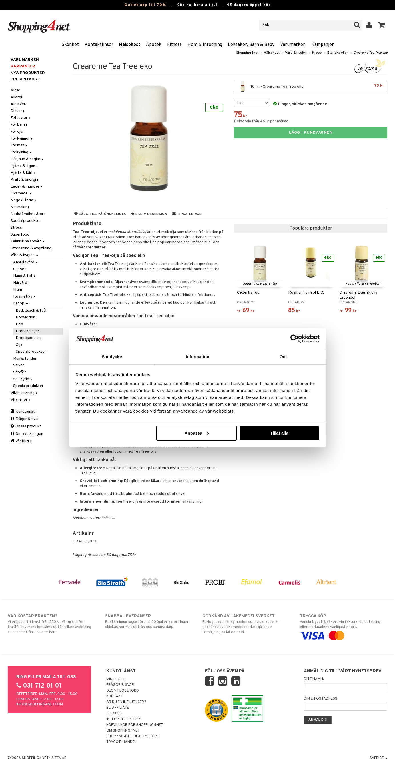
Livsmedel (21, 193)
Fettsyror (21, 117)
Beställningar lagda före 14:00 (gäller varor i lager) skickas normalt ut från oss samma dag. (149, 621)
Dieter (18, 111)
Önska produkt (26, 426)
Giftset (19, 269)
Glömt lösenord (122, 690)
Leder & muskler (27, 186)
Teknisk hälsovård (28, 241)
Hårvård (22, 282)
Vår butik (21, 441)
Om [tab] (283, 356)
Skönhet (70, 45)
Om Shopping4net (123, 730)
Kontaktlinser (99, 45)
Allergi (16, 97)
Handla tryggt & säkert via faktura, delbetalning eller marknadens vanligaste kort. (344, 626)
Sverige (379, 758)
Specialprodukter (26, 220)
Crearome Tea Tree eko (371, 53)
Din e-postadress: (321, 698)
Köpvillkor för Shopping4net (134, 725)
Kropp (317, 53)
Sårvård (20, 372)
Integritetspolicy (123, 719)
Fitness (174, 45)
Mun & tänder (25, 358)
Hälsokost (129, 45)
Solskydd (23, 379)
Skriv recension (149, 214)
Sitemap (58, 758)
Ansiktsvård (25, 262)
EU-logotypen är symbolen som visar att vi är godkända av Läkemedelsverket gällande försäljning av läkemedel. (246, 624)
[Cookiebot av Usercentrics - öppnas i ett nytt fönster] (295, 338)
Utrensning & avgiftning (31, 248)
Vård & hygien (296, 53)
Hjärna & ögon (25, 166)
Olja (19, 344)
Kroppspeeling (29, 338)
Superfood (20, 234)
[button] (382, 25)
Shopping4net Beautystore (132, 736)
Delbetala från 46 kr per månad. (262, 121)
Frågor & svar (25, 419)
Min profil (115, 679)
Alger (15, 90)
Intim (17, 289)
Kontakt (114, 696)
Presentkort (25, 79)
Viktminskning (24, 393)
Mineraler (21, 207)
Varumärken (293, 45)
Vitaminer (21, 399)
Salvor (18, 365)
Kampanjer (322, 45)
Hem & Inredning (204, 45)
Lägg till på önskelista (100, 214)
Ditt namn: (314, 679)
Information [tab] (198, 356)
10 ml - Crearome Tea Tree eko (310, 86)
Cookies (114, 713)
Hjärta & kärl (23, 172)
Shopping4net (247, 53)
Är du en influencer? (126, 702)
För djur (17, 131)
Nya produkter (28, 73)
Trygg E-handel (121, 742)
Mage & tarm (24, 200)
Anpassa (197, 433)
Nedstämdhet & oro (28, 214)
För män (19, 145)
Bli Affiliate (117, 708)
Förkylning (21, 152)
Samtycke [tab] (112, 356)
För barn (20, 124)
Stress (16, 227)
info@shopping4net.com (39, 704)
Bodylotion (25, 317)
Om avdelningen (27, 433)
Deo (19, 324)
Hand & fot (24, 276)
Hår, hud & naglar (27, 159)
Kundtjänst (23, 411)
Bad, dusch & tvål (31, 310)
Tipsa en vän (187, 214)
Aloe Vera (19, 104)
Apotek (153, 45)
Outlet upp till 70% (145, 5)
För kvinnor (22, 138)
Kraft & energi (25, 179)
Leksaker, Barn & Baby (251, 45)
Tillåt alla (279, 433)
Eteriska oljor (337, 53)
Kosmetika (24, 296)
